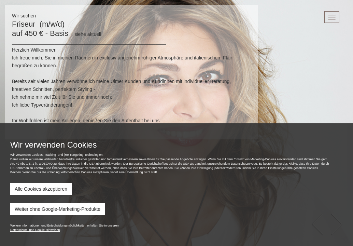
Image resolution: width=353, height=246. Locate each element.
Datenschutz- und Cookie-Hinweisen (35, 230)
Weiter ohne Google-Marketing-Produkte (57, 209)
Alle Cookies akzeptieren (41, 189)
